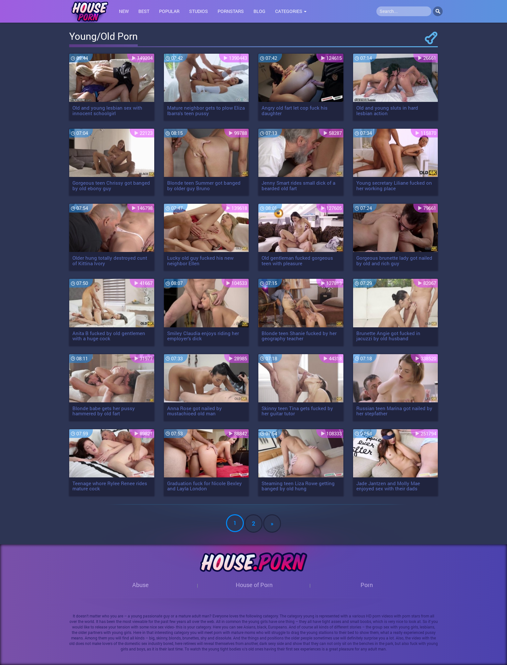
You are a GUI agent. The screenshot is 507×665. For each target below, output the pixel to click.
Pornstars (231, 11)
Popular (169, 11)
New (124, 11)
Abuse (140, 585)
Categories (291, 11)
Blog (259, 11)
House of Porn (254, 585)
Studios (198, 11)
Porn (367, 585)
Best (143, 11)
